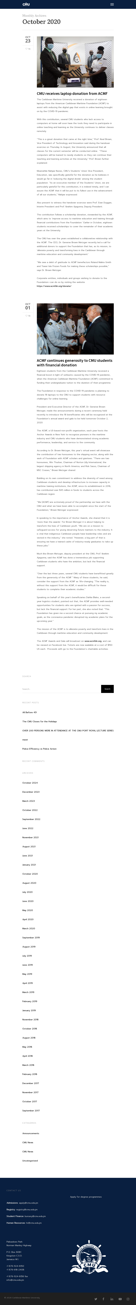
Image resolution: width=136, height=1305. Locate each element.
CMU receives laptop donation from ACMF (72, 93)
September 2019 (31, 937)
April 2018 (27, 1056)
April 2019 (27, 983)
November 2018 (30, 1019)
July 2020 (27, 892)
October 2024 (30, 782)
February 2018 (29, 1074)
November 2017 (30, 1092)
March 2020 (28, 928)
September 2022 (31, 819)
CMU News (27, 1142)
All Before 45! (29, 712)
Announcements (30, 1133)
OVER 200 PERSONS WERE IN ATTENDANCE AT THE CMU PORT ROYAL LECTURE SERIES (68, 730)
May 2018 (27, 1047)
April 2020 (28, 919)
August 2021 (28, 846)
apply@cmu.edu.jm (28, 1203)
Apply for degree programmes (86, 1196)
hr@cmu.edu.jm (34, 1223)
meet (25, 739)
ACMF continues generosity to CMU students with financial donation (74, 362)
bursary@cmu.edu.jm (35, 1216)
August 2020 (29, 883)
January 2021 (29, 864)
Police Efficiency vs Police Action (39, 748)
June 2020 (28, 901)
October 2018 (29, 1028)
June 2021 (27, 855)
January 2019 (29, 1010)
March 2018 (28, 1065)
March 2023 (28, 801)
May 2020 (27, 910)
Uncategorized (30, 1160)
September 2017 (31, 1110)
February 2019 (29, 1001)
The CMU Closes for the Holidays (39, 721)
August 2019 (28, 946)
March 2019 (28, 992)
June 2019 (27, 965)
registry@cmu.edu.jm (26, 1209)
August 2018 (28, 1037)
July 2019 (27, 955)
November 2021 (30, 837)
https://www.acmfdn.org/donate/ (54, 286)
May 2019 (27, 974)
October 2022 (30, 810)
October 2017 (29, 1101)
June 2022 (27, 828)
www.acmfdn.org (93, 641)
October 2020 (30, 874)
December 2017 (30, 1083)
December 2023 (30, 792)
